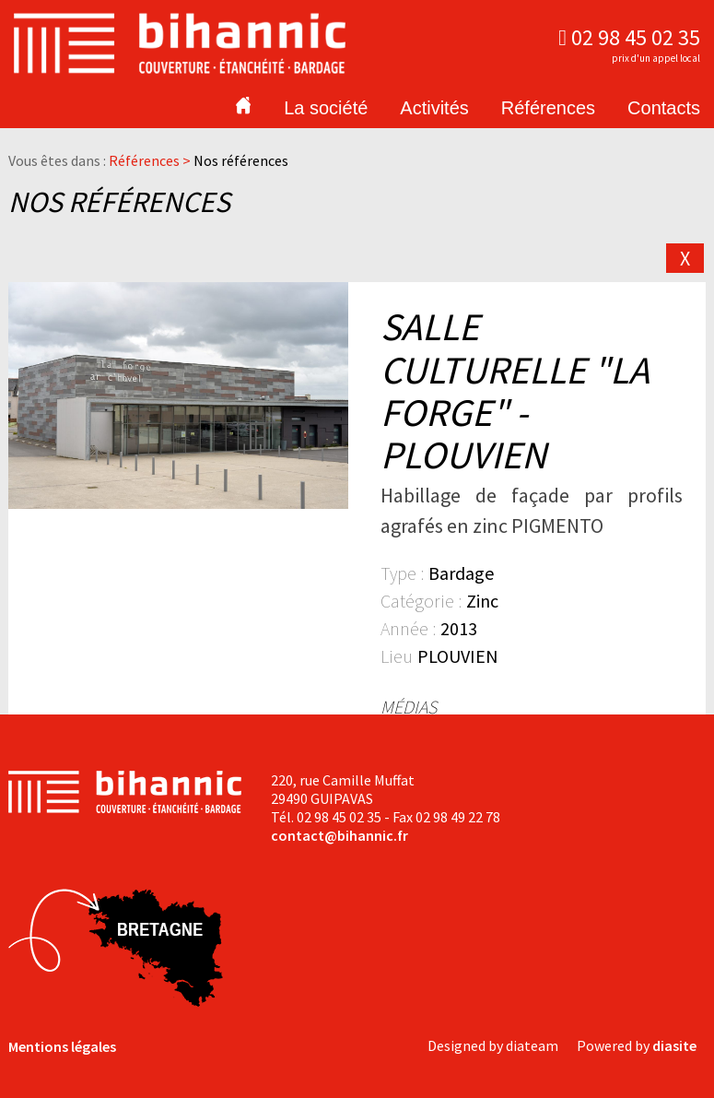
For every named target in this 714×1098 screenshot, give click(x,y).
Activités (434, 108)
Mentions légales (62, 1046)
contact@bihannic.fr (339, 835)
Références (548, 108)
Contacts (663, 108)
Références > (151, 160)
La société (326, 108)
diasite (674, 1045)
